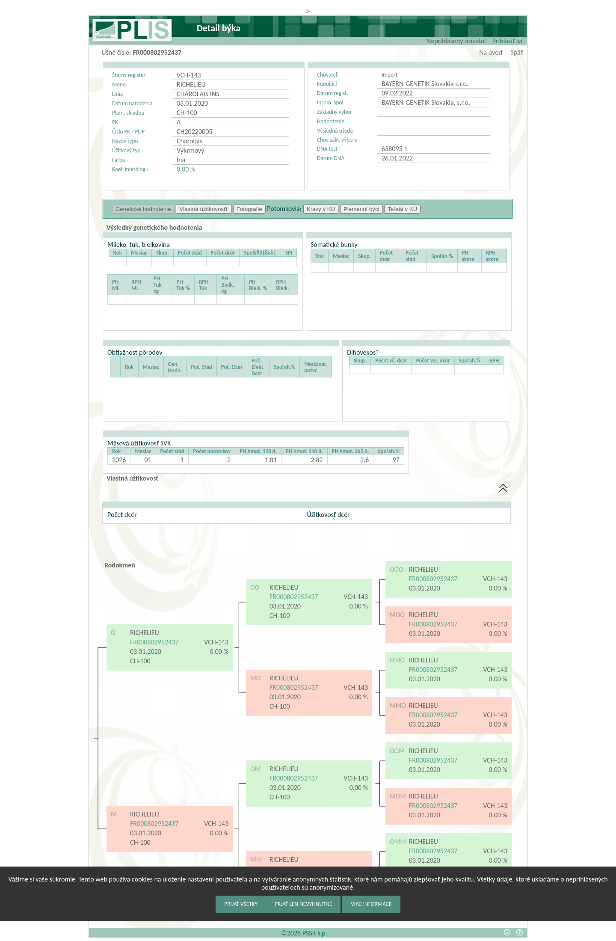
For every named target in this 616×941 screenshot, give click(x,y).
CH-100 (141, 661)
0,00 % (186, 169)
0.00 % (219, 651)
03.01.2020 (145, 651)
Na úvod (490, 52)
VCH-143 (216, 642)
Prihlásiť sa (507, 41)
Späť (516, 52)
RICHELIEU (144, 633)
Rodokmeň (119, 565)
